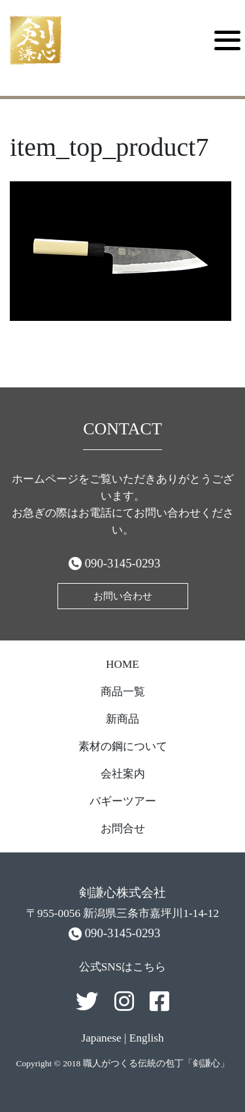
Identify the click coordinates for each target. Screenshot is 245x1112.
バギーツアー (123, 801)
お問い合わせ (122, 596)
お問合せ (123, 828)
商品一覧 (123, 691)
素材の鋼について (122, 746)
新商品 (122, 719)
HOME (122, 664)
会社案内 (123, 774)
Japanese (101, 1038)
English (146, 1038)
